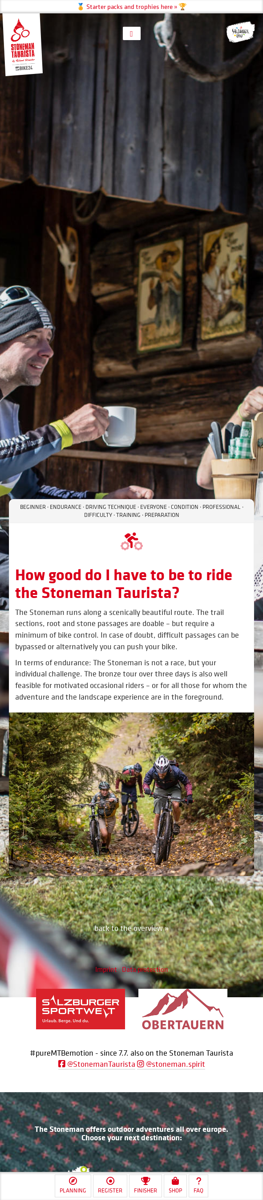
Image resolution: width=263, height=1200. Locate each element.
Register (110, 1185)
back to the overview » (131, 928)
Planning (73, 1185)
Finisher (145, 1185)
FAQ (198, 1185)
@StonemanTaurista (96, 1064)
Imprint (106, 969)
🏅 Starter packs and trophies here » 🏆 (132, 6)
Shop (175, 1185)
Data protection (145, 969)
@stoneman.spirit (171, 1064)
